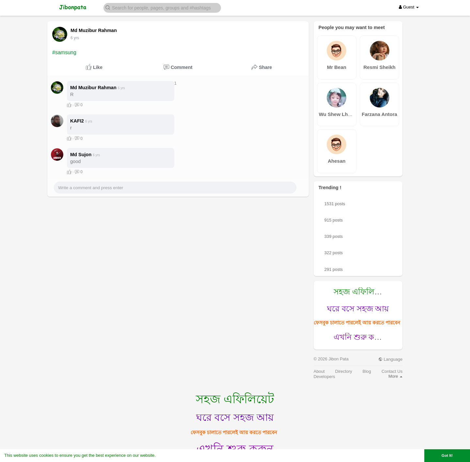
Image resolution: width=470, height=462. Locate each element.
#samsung (64, 52)
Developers (324, 376)
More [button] (395, 376)
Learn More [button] (168, 455)
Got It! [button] (447, 455)
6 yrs (74, 38)
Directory (343, 371)
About (319, 371)
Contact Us (392, 371)
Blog (367, 371)
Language (390, 359)
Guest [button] (409, 7)
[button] (162, 7)
